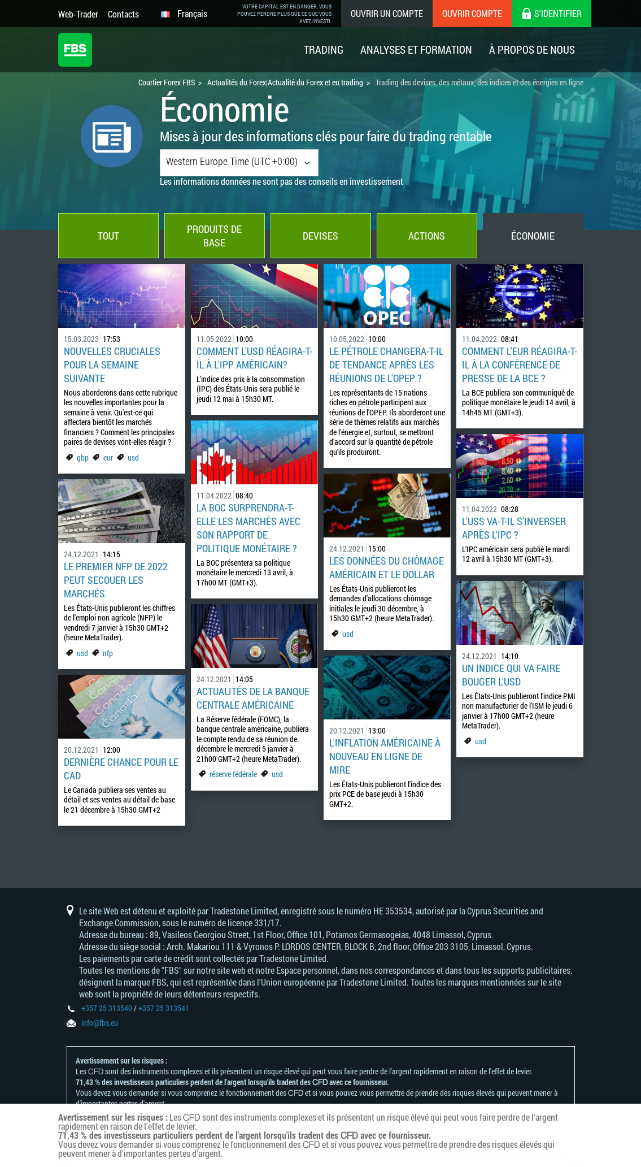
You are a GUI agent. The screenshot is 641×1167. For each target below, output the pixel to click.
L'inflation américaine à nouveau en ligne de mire (385, 756)
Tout (108, 235)
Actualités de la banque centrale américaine (253, 698)
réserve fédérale (233, 774)
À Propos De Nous (532, 49)
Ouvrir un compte (387, 13)
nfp (108, 653)
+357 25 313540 (106, 1008)
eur (108, 457)
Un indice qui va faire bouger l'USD (511, 674)
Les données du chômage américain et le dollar (386, 567)
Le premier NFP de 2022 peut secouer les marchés (116, 579)
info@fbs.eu (99, 1022)
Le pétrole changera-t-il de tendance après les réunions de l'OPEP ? (386, 364)
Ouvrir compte (472, 13)
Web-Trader (78, 14)
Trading (323, 49)
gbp (83, 457)
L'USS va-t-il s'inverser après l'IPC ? (514, 527)
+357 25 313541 (163, 1008)
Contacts (123, 14)
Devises (320, 235)
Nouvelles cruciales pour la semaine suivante (112, 364)
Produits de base (214, 235)
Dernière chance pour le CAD (121, 768)
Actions (426, 235)
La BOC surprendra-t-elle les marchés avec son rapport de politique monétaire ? (248, 528)
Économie (533, 235)
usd (133, 457)
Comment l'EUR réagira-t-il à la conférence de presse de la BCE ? (519, 364)
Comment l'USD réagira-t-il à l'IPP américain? (254, 357)
